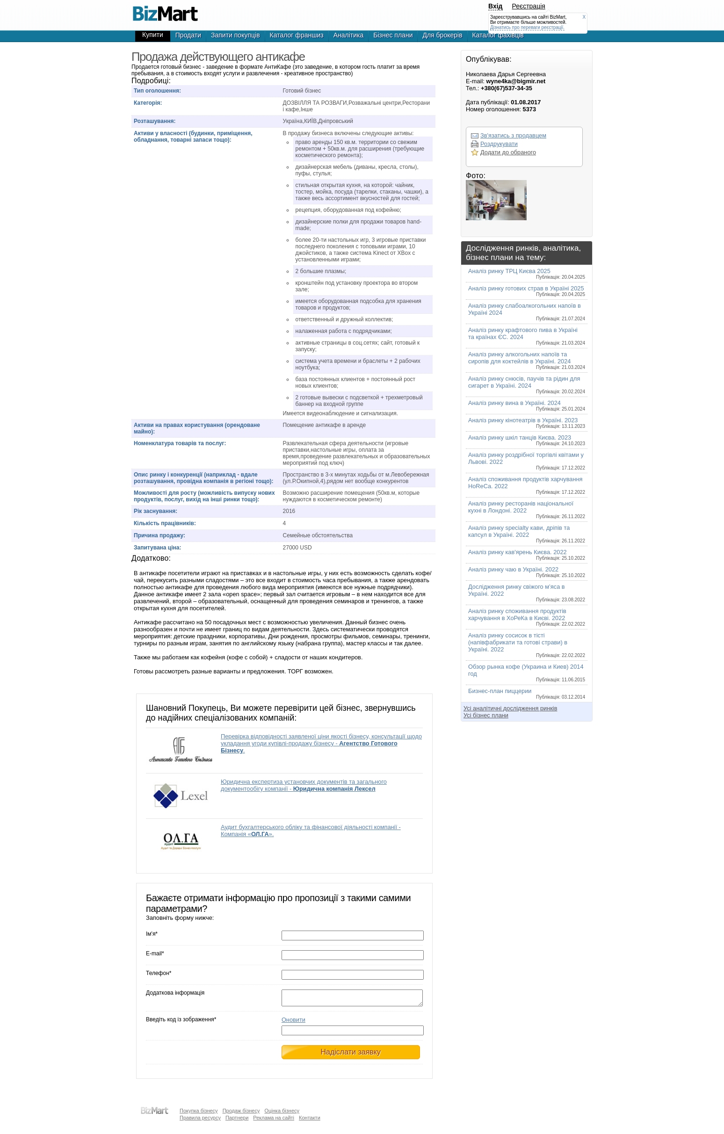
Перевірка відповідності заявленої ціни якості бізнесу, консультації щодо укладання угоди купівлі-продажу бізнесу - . (321, 743)
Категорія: (148, 103)
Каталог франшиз (297, 35)
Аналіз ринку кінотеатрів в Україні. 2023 (526, 423)
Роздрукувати (499, 143)
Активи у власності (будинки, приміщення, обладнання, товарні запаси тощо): (193, 136)
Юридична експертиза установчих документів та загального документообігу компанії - (304, 785)
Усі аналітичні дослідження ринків (510, 708)
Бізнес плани (393, 35)
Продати (188, 35)
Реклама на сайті (273, 1117)
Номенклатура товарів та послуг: (180, 443)
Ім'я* (152, 934)
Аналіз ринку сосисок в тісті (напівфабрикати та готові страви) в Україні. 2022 (526, 645)
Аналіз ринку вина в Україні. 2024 (526, 405)
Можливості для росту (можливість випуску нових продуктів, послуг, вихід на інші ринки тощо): (204, 496)
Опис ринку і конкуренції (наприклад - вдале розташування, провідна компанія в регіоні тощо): (204, 477)
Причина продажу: (159, 535)
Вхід (495, 6)
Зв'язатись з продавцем (513, 135)
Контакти (309, 1117)
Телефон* (158, 973)
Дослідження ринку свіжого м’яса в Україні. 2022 (526, 592)
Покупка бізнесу (199, 1110)
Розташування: (154, 121)
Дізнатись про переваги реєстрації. (527, 27)
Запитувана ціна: (157, 547)
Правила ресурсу (200, 1117)
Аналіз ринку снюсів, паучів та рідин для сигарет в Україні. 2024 (526, 384)
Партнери (236, 1117)
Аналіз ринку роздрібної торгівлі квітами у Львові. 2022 (526, 460)
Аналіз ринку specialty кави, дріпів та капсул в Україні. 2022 (526, 533)
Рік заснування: (155, 511)
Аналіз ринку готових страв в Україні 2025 (526, 291)
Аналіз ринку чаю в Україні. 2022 (526, 572)
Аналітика (348, 35)
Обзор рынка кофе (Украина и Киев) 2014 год (526, 672)
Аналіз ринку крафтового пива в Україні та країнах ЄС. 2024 (526, 336)
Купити (152, 34)
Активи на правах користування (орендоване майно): (197, 428)
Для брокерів (442, 35)
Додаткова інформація (175, 993)
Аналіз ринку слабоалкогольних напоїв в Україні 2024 (526, 311)
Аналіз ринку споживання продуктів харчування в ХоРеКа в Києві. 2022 (526, 617)
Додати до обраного (508, 152)
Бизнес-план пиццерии (526, 693)
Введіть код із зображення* (181, 1022)
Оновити (293, 1022)
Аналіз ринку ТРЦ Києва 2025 (526, 273)
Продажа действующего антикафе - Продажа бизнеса (165, 9)
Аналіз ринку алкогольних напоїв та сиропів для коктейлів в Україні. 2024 (526, 360)
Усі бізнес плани (485, 715)
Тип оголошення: (157, 90)
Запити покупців (235, 35)
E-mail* (155, 953)
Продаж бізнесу (241, 1110)
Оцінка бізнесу (281, 1110)
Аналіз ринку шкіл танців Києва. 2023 (526, 440)
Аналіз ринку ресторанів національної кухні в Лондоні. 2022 (526, 509)
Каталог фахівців (498, 35)
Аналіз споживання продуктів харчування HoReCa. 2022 (526, 485)
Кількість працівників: (165, 523)
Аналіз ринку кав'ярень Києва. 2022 (526, 555)
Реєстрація (528, 6)
